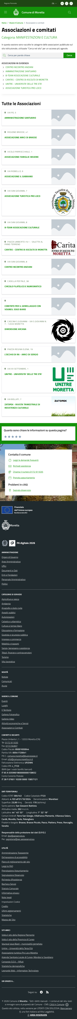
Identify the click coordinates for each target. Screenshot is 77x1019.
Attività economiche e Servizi (15, 723)
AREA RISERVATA (37, 1015)
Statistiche (7, 915)
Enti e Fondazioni (9, 575)
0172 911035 (11, 742)
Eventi (5, 701)
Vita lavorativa (8, 661)
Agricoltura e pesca (10, 599)
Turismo (5, 657)
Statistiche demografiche (13, 966)
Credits (5, 906)
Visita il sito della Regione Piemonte (18, 935)
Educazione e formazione (13, 630)
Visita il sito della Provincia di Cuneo (18, 939)
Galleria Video (8, 719)
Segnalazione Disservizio (13, 875)
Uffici (4, 566)
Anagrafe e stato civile (12, 608)
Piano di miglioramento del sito (16, 861)
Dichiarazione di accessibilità (14, 857)
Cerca (69, 55)
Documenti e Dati (10, 570)
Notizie (5, 676)
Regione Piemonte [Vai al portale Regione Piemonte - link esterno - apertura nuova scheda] (10, 3)
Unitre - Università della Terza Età (17, 948)
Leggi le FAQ (7, 866)
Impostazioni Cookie (11, 901)
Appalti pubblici (8, 612)
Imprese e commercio (11, 639)
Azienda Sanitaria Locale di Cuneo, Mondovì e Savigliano (27, 957)
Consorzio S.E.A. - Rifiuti (13, 961)
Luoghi (5, 705)
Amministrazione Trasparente (15, 852)
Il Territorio (6, 710)
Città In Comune (56, 1004)
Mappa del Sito (8, 919)
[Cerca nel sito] (69, 12)
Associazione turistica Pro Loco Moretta (20, 952)
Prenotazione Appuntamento (15, 870)
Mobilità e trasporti (10, 643)
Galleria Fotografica (10, 714)
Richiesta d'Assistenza (12, 879)
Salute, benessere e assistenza (16, 648)
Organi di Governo (10, 557)
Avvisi (4, 685)
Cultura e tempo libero (12, 626)
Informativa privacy (10, 893)
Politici (5, 584)
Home (4, 22)
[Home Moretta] (27, 12)
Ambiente (6, 603)
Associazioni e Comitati (12, 727)
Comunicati (7, 681)
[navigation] (5, 12)
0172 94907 (11, 746)
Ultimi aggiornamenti (11, 910)
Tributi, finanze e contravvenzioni (17, 652)
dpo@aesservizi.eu (16, 835)
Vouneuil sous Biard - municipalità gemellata (22, 943)
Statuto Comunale (10, 888)
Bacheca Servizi (9, 884)
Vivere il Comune (16, 22)
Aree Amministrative (11, 561)
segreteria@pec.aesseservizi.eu (20, 839)
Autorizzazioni (8, 617)
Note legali (7, 897)
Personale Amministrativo (13, 579)
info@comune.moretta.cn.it (20, 759)
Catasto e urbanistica (11, 621)
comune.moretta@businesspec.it (22, 756)
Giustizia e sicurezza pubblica (15, 634)
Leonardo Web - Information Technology (20, 970)
